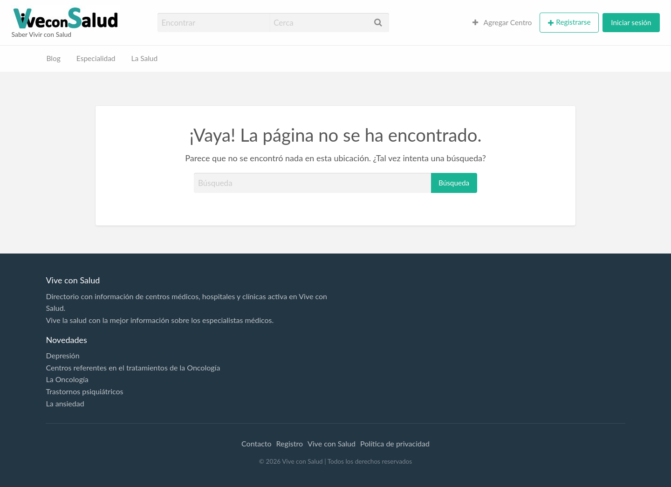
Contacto (256, 443)
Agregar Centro (502, 22)
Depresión (62, 355)
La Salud (144, 58)
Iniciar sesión (631, 22)
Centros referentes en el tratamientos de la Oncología (133, 367)
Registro (289, 443)
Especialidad (96, 58)
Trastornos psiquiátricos (84, 391)
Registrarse (573, 22)
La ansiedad (65, 403)
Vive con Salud (332, 443)
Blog (54, 58)
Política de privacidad (395, 443)
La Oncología (67, 379)
